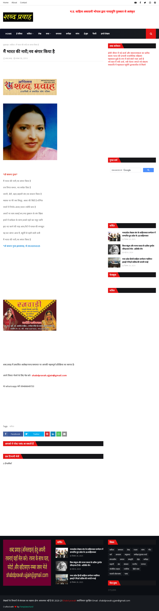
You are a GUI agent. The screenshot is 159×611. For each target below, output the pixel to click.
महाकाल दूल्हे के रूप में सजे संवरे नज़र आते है (126, 58)
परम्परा (143, 564)
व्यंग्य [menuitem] (77, 33)
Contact (23, 2)
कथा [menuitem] (47, 33)
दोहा (138, 559)
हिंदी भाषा (136, 569)
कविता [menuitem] (29, 33)
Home (5, 2)
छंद (119, 564)
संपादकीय (113, 559)
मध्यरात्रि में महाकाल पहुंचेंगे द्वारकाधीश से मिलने (127, 64)
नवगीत (134, 564)
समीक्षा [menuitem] (68, 33)
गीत (149, 549)
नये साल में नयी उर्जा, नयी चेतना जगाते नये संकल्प (128, 61)
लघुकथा (127, 554)
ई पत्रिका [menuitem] (19, 33)
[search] (125, 170)
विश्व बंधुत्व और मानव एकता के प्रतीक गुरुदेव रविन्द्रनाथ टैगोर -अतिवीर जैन (138, 247)
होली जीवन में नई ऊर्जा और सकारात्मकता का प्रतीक (129, 52)
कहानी (112, 564)
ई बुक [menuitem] (86, 33)
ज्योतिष (126, 569)
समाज (122, 559)
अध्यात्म (118, 554)
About (14, 2)
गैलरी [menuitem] (94, 33)
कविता (12, 44)
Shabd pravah (70, 600)
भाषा (126, 573)
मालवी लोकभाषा (115, 573)
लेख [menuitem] (39, 33)
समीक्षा (146, 559)
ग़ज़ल (135, 549)
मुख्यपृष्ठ (5, 44)
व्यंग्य (142, 549)
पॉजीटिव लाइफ (115, 569)
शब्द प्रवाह (8, 58)
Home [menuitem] (8, 33)
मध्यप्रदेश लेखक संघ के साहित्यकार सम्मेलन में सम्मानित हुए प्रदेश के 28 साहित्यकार (139, 234)
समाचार (120, 549)
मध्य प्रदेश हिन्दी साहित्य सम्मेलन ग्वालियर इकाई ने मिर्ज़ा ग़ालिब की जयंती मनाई (137, 260)
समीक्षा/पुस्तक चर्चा (140, 554)
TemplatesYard (26, 606)
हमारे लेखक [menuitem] (105, 33)
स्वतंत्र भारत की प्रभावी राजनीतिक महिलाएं (125, 55)
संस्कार (126, 564)
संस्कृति (130, 559)
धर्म (111, 554)
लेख (128, 549)
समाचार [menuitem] (58, 33)
